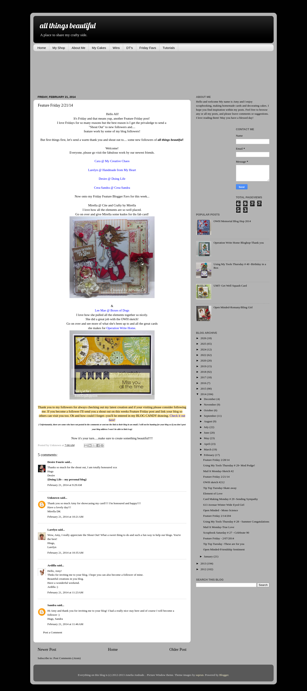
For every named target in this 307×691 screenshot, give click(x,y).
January (208, 556)
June (207, 432)
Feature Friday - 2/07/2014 (218, 538)
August (208, 421)
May (207, 438)
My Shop (59, 48)
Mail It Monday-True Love (218, 527)
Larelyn (52, 529)
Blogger (224, 675)
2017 (203, 377)
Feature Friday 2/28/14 (216, 459)
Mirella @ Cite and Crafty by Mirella (112, 205)
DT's (129, 48)
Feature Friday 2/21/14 (216, 476)
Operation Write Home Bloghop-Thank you (238, 242)
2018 (203, 371)
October (209, 410)
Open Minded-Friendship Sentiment (224, 549)
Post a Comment (52, 632)
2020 (203, 360)
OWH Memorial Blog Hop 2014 (232, 221)
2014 (203, 394)
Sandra (51, 605)
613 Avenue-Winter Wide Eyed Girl (223, 504)
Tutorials (169, 48)
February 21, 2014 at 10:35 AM (65, 552)
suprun (200, 675)
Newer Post (47, 649)
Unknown (53, 497)
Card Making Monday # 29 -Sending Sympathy (230, 499)
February (209, 455)
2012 (203, 569)
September (210, 415)
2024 (203, 349)
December (210, 399)
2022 (203, 355)
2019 (203, 366)
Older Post (177, 649)
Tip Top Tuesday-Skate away (220, 488)
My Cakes (99, 48)
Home (41, 48)
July (206, 427)
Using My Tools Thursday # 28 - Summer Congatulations (236, 521)
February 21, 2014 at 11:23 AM (65, 592)
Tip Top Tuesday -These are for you (223, 543)
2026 (203, 338)
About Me (78, 48)
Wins (116, 48)
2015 (203, 388)
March (208, 449)
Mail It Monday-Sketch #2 (218, 471)
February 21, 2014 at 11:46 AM (65, 624)
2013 (203, 563)
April (207, 443)
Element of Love (213, 493)
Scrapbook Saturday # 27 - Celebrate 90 (226, 532)
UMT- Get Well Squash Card (230, 285)
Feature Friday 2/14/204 (217, 515)
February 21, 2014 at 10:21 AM (65, 516)
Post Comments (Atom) (67, 658)
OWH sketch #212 (214, 482)
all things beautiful (67, 25)
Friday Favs (147, 48)
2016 (203, 383)
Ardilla (51, 565)
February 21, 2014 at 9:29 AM (64, 485)
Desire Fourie (55, 462)
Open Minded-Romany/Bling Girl (233, 307)
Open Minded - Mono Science (220, 510)
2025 (203, 343)
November (210, 404)
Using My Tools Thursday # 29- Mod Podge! (229, 465)
